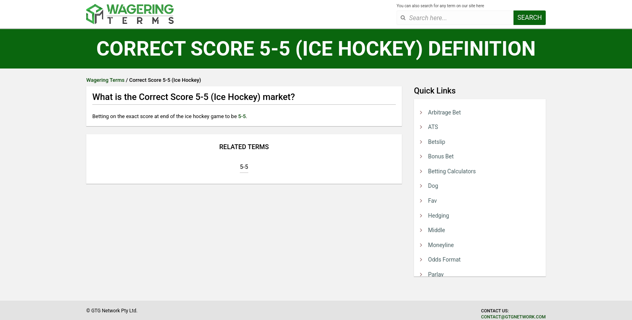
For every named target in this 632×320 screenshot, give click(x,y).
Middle (436, 230)
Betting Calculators (452, 171)
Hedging (438, 215)
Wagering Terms (105, 80)
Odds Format (444, 259)
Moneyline (441, 245)
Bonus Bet (441, 156)
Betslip (436, 142)
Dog (433, 186)
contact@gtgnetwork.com (513, 317)
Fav (432, 200)
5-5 (242, 116)
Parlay (436, 274)
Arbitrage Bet (444, 112)
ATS (433, 127)
